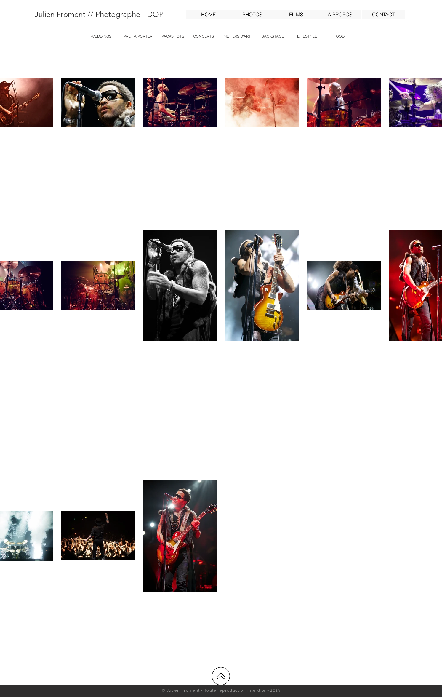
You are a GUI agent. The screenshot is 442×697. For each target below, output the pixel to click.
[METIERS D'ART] (237, 36)
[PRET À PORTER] (138, 36)
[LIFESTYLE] (307, 36)
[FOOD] (339, 36)
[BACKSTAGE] (272, 36)
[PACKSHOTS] (172, 36)
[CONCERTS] (203, 36)
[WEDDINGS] (101, 36)
